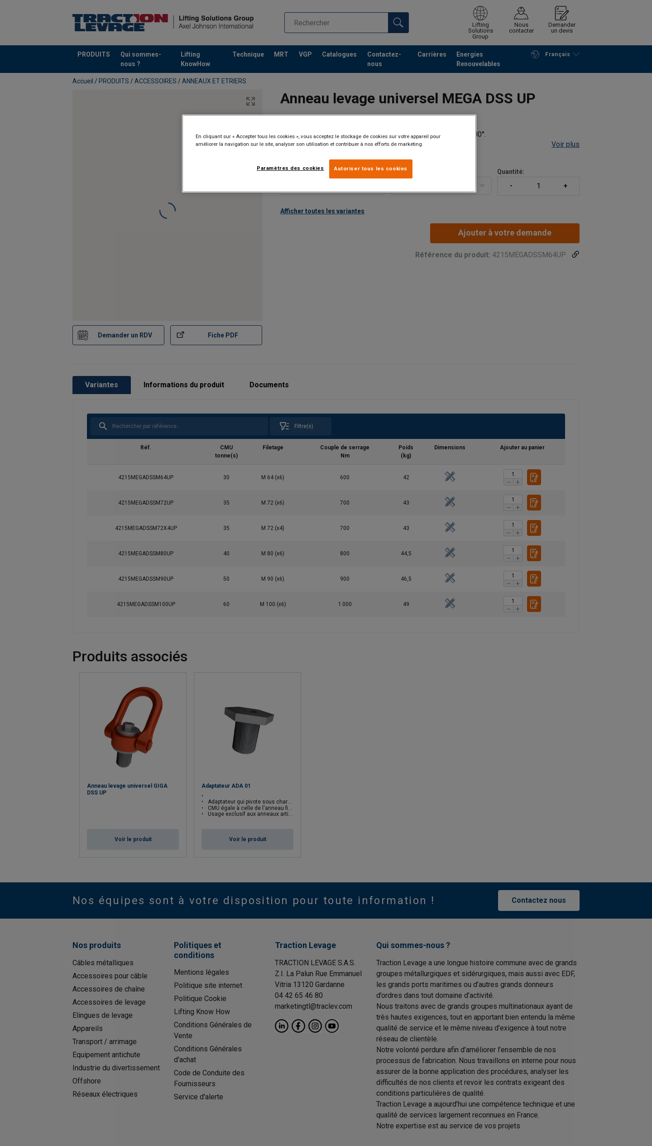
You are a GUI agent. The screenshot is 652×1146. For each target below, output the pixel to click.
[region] (329, 154)
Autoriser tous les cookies (371, 168)
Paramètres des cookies (290, 168)
